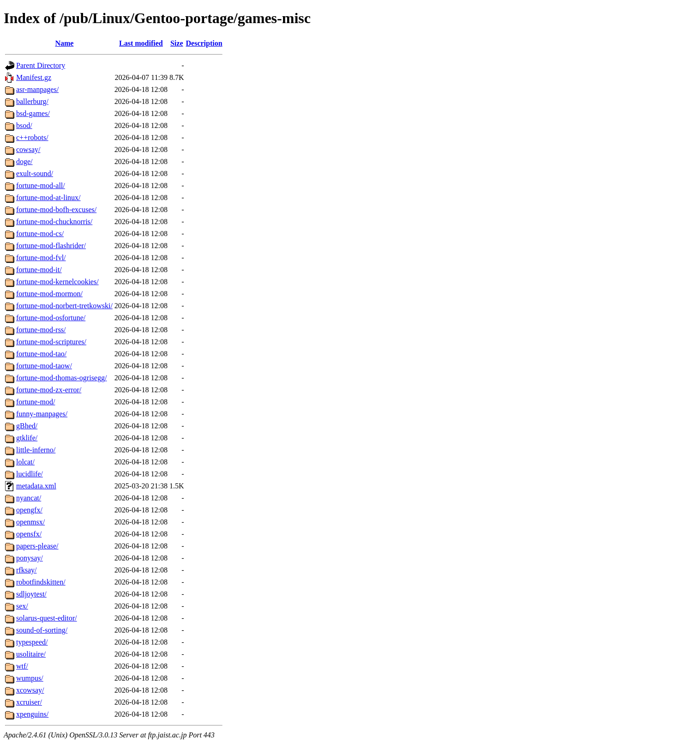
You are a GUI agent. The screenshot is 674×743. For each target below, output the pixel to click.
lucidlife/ (29, 474)
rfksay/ (26, 570)
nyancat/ (28, 498)
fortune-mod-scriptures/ (51, 342)
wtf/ (22, 666)
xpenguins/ (32, 714)
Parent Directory (40, 65)
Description (204, 43)
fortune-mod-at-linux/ (48, 197)
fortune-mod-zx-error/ (48, 390)
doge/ (24, 161)
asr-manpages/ (37, 89)
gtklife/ (26, 438)
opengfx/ (29, 510)
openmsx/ (30, 522)
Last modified (141, 43)
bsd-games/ (33, 113)
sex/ (22, 606)
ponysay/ (29, 558)
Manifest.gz (33, 77)
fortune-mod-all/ (40, 185)
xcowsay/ (30, 690)
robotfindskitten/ (41, 582)
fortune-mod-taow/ (44, 366)
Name (64, 43)
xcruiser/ (29, 702)
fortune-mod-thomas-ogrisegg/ (61, 378)
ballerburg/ (32, 101)
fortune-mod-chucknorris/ (54, 221)
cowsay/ (28, 149)
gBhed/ (26, 426)
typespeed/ (32, 642)
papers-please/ (37, 546)
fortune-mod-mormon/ (49, 294)
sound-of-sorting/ (41, 630)
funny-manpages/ (41, 414)
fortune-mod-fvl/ (41, 258)
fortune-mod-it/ (39, 270)
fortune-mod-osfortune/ (50, 318)
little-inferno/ (35, 450)
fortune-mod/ (35, 402)
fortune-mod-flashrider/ (51, 246)
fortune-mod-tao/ (41, 354)
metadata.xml (36, 486)
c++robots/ (32, 137)
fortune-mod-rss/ (41, 330)
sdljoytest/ (31, 594)
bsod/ (24, 125)
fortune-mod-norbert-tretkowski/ (64, 306)
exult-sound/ (34, 173)
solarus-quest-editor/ (46, 618)
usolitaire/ (31, 654)
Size (176, 43)
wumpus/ (29, 678)
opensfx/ (29, 534)
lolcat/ (25, 462)
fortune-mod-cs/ (40, 234)
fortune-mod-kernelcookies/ (57, 282)
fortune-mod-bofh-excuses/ (56, 209)
